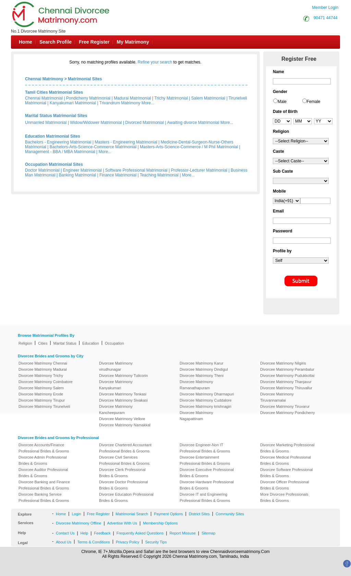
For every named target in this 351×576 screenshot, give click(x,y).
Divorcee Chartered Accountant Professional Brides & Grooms (125, 448)
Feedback (102, 533)
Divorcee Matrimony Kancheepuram (116, 409)
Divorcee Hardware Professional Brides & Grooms (207, 485)
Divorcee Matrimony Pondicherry (287, 413)
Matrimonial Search (132, 514)
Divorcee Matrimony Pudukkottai (287, 375)
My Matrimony (133, 42)
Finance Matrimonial (117, 175)
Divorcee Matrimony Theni (201, 375)
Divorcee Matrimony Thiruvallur (286, 388)
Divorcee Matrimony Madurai (43, 369)
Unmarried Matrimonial (45, 122)
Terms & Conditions (93, 542)
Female (313, 101)
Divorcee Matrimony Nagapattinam (196, 416)
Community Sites (230, 514)
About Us (63, 542)
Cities (43, 343)
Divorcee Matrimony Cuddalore (206, 400)
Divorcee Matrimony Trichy (41, 375)
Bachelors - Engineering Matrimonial (58, 142)
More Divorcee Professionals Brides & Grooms (284, 497)
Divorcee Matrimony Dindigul (204, 369)
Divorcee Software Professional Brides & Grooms (286, 473)
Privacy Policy (127, 542)
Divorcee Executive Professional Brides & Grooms (207, 473)
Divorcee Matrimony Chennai (43, 363)
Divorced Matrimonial (144, 122)
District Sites (199, 514)
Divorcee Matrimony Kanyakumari (116, 385)
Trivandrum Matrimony (120, 103)
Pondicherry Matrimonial (88, 98)
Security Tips (156, 542)
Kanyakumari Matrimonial (73, 103)
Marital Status (64, 343)
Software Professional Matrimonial (136, 170)
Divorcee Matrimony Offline (78, 523)
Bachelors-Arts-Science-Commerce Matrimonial (93, 147)
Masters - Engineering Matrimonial (126, 142)
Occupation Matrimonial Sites (54, 164)
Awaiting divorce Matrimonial (193, 122)
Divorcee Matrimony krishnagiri (205, 406)
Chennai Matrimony (44, 79)
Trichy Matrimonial (171, 98)
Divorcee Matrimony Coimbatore (46, 382)
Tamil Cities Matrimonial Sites (54, 92)
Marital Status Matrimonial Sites (56, 115)
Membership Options (160, 523)
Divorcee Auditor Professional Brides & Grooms (43, 473)
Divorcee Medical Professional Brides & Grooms (285, 460)
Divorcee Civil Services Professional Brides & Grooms (124, 460)
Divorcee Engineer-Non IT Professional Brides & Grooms (205, 448)
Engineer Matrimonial (82, 170)
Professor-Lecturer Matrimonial (199, 170)
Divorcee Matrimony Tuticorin (123, 375)
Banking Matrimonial (77, 175)
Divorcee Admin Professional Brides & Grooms (43, 460)
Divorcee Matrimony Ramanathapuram (196, 385)
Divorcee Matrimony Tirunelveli (44, 406)
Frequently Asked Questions (140, 533)
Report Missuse (182, 533)
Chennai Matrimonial (44, 98)
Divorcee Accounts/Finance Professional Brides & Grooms (44, 448)
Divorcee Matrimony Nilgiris (283, 363)
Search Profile (55, 42)
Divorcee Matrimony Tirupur (42, 400)
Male (282, 101)
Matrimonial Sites (85, 79)
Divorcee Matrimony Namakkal (124, 425)
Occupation (114, 343)
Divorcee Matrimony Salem (41, 388)
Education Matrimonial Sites (52, 136)
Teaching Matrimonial (159, 175)
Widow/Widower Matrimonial (96, 122)
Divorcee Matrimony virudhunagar (116, 366)
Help (84, 533)
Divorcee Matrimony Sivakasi (123, 400)
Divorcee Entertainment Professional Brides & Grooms (205, 460)
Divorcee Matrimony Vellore (122, 419)
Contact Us (65, 533)
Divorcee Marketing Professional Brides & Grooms (287, 448)
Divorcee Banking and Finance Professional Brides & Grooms (44, 485)
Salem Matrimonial (208, 98)
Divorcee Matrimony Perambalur (287, 369)
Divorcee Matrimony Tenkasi (122, 394)
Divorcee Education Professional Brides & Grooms (126, 497)
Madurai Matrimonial (132, 98)
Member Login (325, 7)
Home (25, 42)
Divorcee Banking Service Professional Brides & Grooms (44, 497)
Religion (25, 343)
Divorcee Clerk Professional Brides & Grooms (122, 473)
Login (76, 514)
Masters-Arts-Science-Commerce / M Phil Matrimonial (189, 147)
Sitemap (208, 533)
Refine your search (155, 62)
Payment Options (168, 514)
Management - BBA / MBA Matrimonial (60, 151)
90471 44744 (326, 17)
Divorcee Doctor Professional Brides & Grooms (123, 485)
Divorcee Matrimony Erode (41, 394)
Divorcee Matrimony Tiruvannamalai (277, 397)
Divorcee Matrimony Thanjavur (286, 382)
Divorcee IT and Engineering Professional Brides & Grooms (205, 497)
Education (90, 343)
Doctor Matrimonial (42, 170)
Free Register (94, 42)
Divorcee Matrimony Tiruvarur (285, 406)
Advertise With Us (122, 523)
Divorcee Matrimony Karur (201, 363)
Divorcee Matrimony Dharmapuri (207, 394)
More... (148, 103)
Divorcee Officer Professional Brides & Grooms (284, 485)
